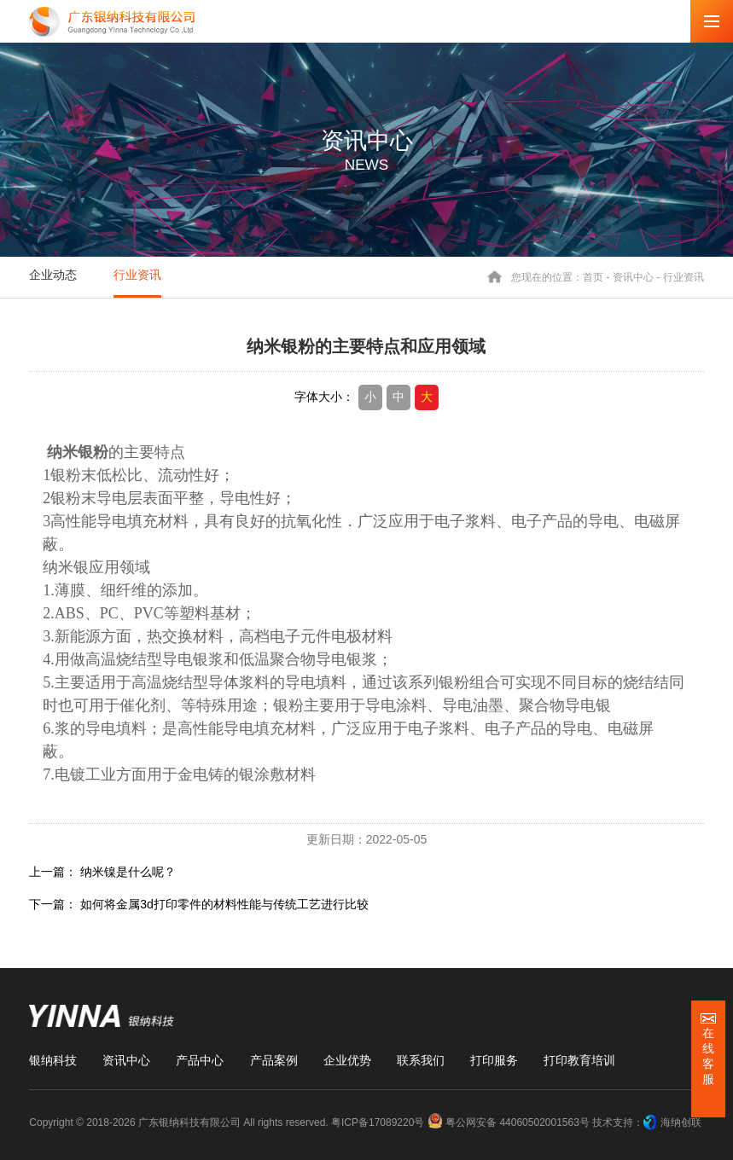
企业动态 (53, 274)
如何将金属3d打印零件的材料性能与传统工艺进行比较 (224, 904)
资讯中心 (633, 276)
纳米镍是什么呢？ (128, 872)
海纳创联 (680, 1122)
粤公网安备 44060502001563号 (510, 1122)
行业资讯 (137, 274)
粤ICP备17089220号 (377, 1122)
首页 (593, 276)
